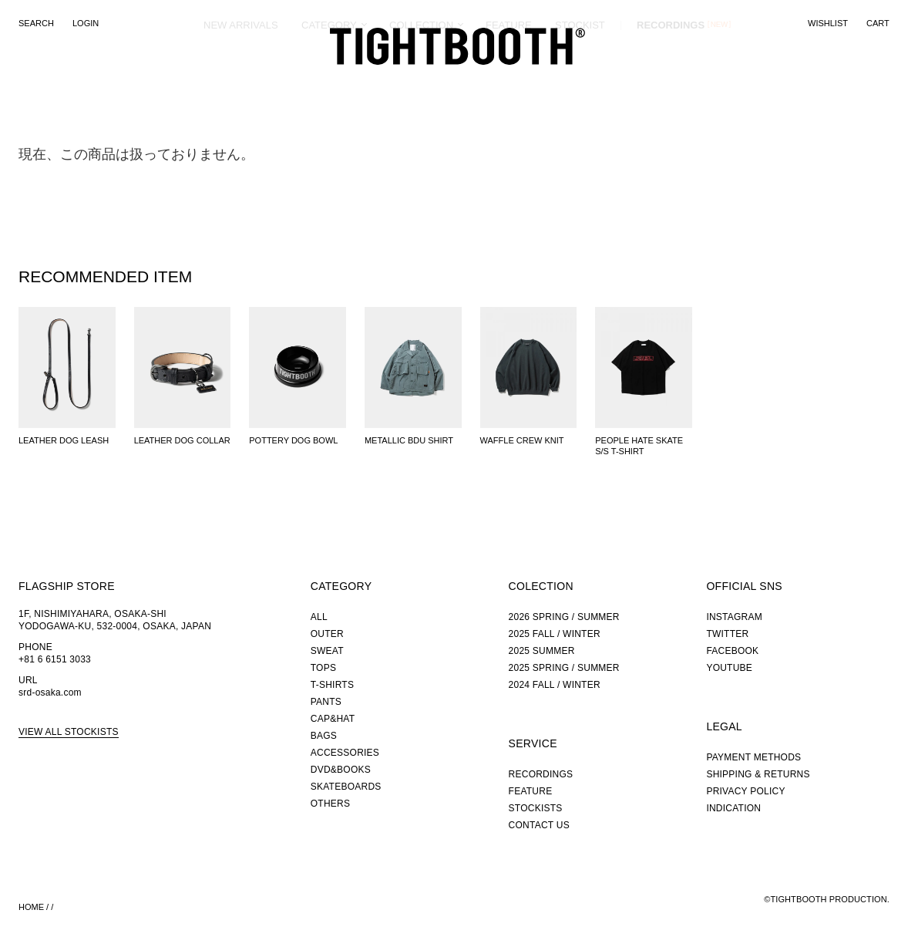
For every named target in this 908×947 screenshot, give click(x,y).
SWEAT (327, 650)
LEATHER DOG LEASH (63, 440)
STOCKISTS (536, 808)
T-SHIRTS (332, 684)
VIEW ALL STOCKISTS (68, 731)
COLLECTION (421, 81)
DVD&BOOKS (341, 769)
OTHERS (330, 803)
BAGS (324, 735)
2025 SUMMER (542, 650)
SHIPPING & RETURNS (757, 774)
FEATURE (509, 81)
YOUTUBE (729, 667)
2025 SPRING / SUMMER (564, 667)
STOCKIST (580, 81)
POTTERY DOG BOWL (293, 440)
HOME (31, 907)
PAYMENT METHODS (753, 757)
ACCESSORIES (345, 752)
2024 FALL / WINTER (554, 684)
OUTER (327, 634)
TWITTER (727, 634)
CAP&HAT (333, 718)
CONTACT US (539, 825)
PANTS (326, 701)
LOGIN (85, 23)
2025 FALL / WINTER (554, 634)
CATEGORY (329, 81)
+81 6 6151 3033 (54, 659)
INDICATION (733, 808)
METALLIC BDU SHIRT (409, 440)
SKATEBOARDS (346, 786)
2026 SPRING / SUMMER (564, 617)
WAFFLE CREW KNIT (522, 440)
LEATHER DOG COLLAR (182, 440)
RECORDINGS (671, 80)
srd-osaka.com (50, 692)
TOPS (323, 667)
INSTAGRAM (734, 617)
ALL (319, 617)
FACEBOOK (732, 650)
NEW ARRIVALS (240, 81)
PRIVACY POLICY (745, 791)
